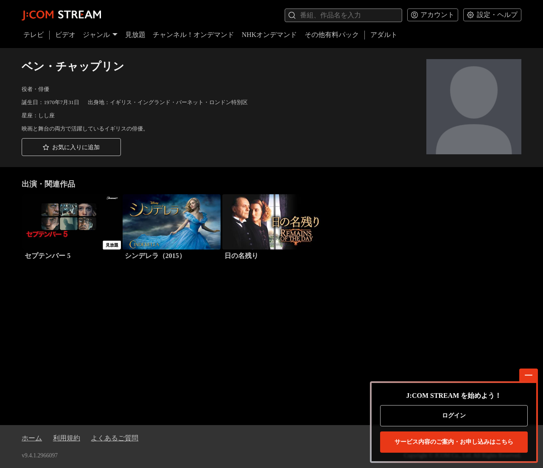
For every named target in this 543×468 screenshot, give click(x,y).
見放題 (135, 34)
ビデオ (65, 34)
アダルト (383, 34)
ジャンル (100, 34)
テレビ (33, 34)
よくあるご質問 (114, 438)
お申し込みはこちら (454, 442)
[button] (71, 147)
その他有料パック (332, 34)
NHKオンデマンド (269, 34)
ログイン (454, 415)
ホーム (32, 438)
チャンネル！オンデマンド (193, 34)
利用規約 (66, 438)
